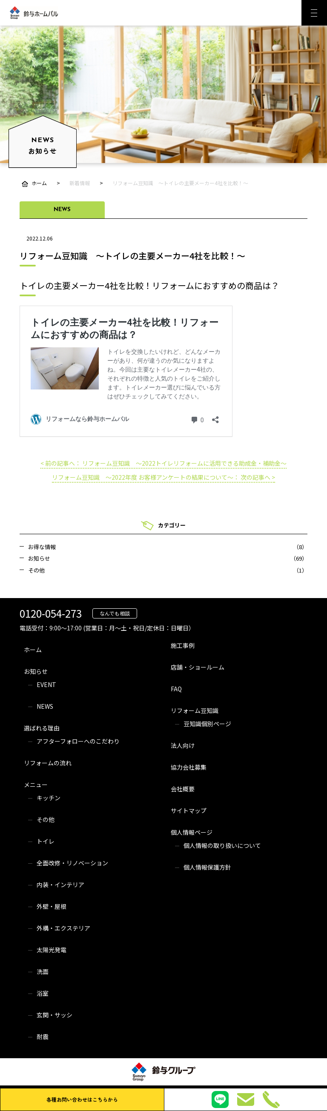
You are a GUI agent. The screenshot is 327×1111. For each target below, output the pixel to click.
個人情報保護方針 (207, 867)
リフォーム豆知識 (194, 710)
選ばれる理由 (42, 728)
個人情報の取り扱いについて (222, 845)
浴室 (43, 993)
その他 (45, 819)
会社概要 (183, 789)
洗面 (43, 971)
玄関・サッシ (54, 1015)
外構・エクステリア (63, 928)
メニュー (36, 784)
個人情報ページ (191, 832)
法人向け (183, 745)
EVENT (46, 684)
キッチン (48, 797)
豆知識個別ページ (207, 723)
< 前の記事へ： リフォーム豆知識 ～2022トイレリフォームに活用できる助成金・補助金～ (163, 463)
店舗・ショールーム (197, 667)
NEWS (45, 706)
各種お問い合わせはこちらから (82, 1099)
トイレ (45, 841)
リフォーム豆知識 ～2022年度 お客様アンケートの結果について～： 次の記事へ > (163, 477)
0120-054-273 (51, 613)
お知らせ (36, 671)
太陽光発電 (51, 949)
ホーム (33, 649)
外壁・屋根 (51, 906)
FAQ (176, 688)
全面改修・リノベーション (72, 863)
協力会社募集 (189, 767)
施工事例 (183, 645)
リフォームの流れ (48, 763)
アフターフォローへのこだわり (78, 741)
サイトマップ (189, 810)
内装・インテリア (60, 884)
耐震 (43, 1036)
